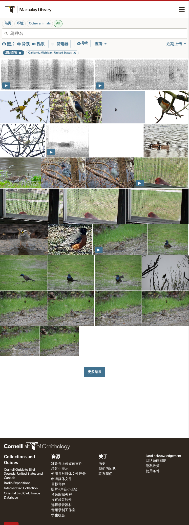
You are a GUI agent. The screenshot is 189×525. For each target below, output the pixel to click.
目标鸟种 (58, 484)
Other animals (40, 23)
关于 (103, 457)
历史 (102, 464)
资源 (55, 457)
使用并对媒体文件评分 (68, 474)
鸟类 (7, 23)
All (58, 23)
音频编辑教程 (61, 494)
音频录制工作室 (63, 510)
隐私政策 (153, 466)
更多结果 (95, 372)
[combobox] (98, 34)
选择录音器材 (61, 505)
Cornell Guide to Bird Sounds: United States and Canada (23, 474)
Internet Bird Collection (21, 488)
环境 (20, 23)
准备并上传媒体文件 (66, 464)
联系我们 (105, 474)
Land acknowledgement (163, 456)
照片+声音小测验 (64, 489)
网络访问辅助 (156, 461)
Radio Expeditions (17, 483)
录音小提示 (59, 468)
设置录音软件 (61, 500)
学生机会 (58, 515)
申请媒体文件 (61, 479)
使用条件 (153, 471)
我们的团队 (107, 468)
